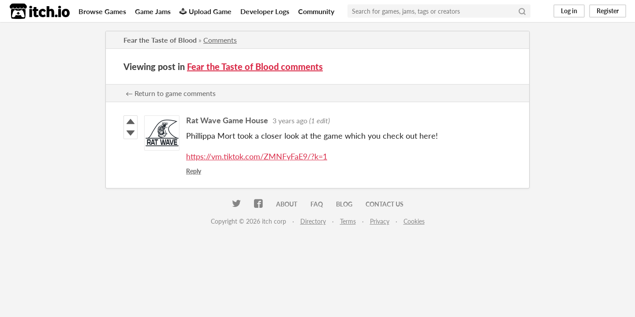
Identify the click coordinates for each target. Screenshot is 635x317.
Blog (344, 204)
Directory (313, 221)
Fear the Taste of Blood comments (255, 66)
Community (316, 11)
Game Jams (153, 11)
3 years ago (290, 120)
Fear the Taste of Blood (160, 40)
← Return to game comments (171, 93)
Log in (569, 11)
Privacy (379, 221)
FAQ (316, 204)
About (286, 204)
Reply (193, 171)
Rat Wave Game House (227, 120)
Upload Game (205, 11)
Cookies (414, 221)
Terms (348, 221)
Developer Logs (264, 11)
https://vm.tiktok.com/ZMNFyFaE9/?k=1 (256, 156)
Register (608, 11)
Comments (220, 40)
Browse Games (102, 11)
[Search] (522, 11)
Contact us (384, 204)
